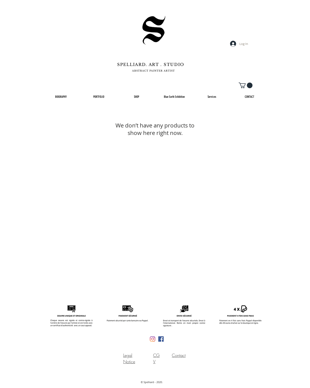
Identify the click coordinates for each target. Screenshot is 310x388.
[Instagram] (152, 339)
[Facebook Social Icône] (161, 339)
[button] (245, 85)
